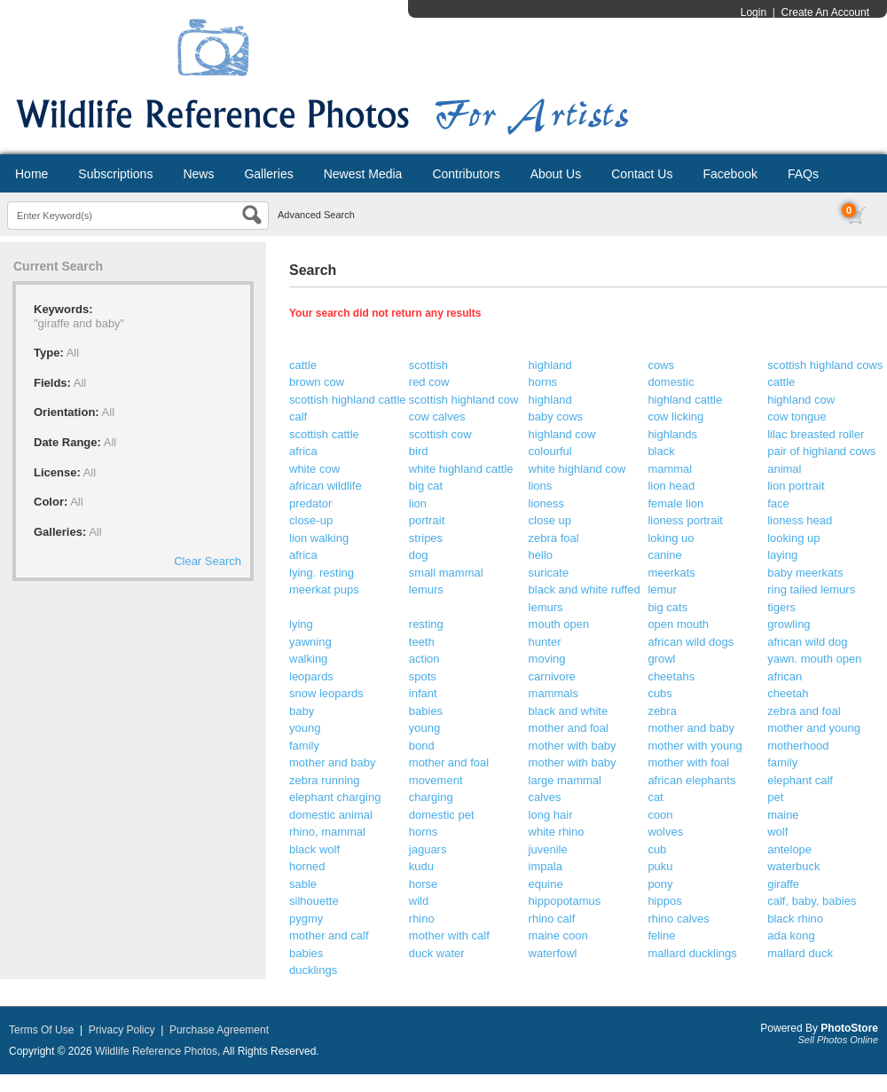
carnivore (552, 676)
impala (545, 866)
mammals (553, 693)
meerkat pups (324, 589)
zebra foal (554, 538)
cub (657, 849)
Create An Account (825, 12)
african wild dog (807, 641)
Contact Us (641, 174)
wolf (777, 831)
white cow (314, 468)
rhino (422, 918)
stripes (426, 538)
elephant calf (800, 780)
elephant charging (335, 797)
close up (550, 520)
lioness (546, 503)
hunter (545, 641)
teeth (422, 641)
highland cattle (685, 399)
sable (303, 884)
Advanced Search (316, 214)
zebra (662, 711)
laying (782, 555)
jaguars (428, 849)
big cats (667, 607)
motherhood (797, 745)
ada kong (791, 935)
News (198, 174)
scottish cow (440, 434)
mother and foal (568, 728)
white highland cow (577, 468)
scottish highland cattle (347, 399)
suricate (549, 572)
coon (660, 814)
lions (541, 485)
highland (550, 365)
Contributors (465, 174)
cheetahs (671, 676)
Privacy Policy (122, 1030)
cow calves (437, 416)
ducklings (313, 970)
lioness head (799, 520)
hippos (664, 900)
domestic (671, 382)
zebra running (324, 780)
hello (541, 555)
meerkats (671, 572)
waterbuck (793, 866)
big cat (426, 485)
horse (423, 884)
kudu (421, 866)
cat (655, 797)
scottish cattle (324, 434)
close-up (311, 520)
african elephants (691, 780)
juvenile (548, 849)
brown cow (316, 382)
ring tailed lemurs (811, 589)
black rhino (795, 918)
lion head (671, 485)
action (424, 658)
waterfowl (553, 953)
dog (418, 555)
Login (753, 12)
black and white (568, 711)
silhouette (314, 900)
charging (431, 797)
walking (308, 658)
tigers (781, 607)
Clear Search (207, 561)
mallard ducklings (692, 953)
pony (660, 884)
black (661, 451)
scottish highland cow (464, 399)
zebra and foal (803, 711)
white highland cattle (461, 468)
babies (426, 711)
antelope (789, 849)
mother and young (813, 728)
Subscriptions (115, 174)
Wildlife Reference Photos (156, 1051)
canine (664, 555)
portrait (426, 520)
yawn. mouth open (814, 658)
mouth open (559, 624)
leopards (311, 676)
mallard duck (800, 953)
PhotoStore (849, 1028)
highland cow (801, 399)
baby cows (556, 416)
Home (31, 174)
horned (307, 866)
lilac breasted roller (815, 434)
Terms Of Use (41, 1030)
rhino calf (552, 918)
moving (547, 658)
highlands (672, 434)
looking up (793, 538)
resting (426, 624)
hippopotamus (565, 900)
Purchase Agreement (219, 1030)
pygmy (306, 918)
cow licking (675, 416)
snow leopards (326, 693)
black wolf (314, 849)
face (778, 503)
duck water (437, 953)
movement (436, 780)
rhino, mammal (327, 831)
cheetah (787, 693)
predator (310, 503)
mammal (670, 468)
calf (298, 416)
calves (545, 797)
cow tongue (797, 416)
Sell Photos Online (838, 1039)
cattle (303, 365)
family (304, 745)
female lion (675, 503)
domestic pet (442, 814)
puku (660, 866)
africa (303, 451)
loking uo (671, 538)
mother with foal (688, 762)
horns (543, 382)
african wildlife (325, 485)
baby (301, 711)
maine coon (558, 935)
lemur (662, 589)
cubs (659, 693)
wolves (665, 831)
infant (423, 693)
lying (301, 624)
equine (546, 884)
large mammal (565, 780)
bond (422, 745)
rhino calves (678, 918)
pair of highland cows (821, 451)
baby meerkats (805, 572)
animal (784, 468)
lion (418, 503)
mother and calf (329, 935)
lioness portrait (685, 520)
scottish (428, 365)
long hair (551, 814)
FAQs (803, 174)
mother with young (695, 745)
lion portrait (795, 485)
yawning (310, 641)
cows (661, 365)
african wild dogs (691, 641)
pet (775, 797)
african (784, 676)
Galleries (268, 174)
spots (422, 676)
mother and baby (691, 728)
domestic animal (331, 814)
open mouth (678, 624)
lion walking (319, 538)
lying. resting (321, 572)
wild (418, 900)
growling (788, 624)
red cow (429, 382)
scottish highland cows (825, 365)
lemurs (426, 589)
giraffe (783, 884)
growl (661, 658)
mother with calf (449, 935)
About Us (556, 174)
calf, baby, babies (811, 900)
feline (661, 935)
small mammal (446, 572)
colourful (550, 451)
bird (418, 451)
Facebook (730, 174)
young (304, 728)
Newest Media (363, 174)
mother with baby (572, 745)
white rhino (557, 831)
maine (782, 814)
